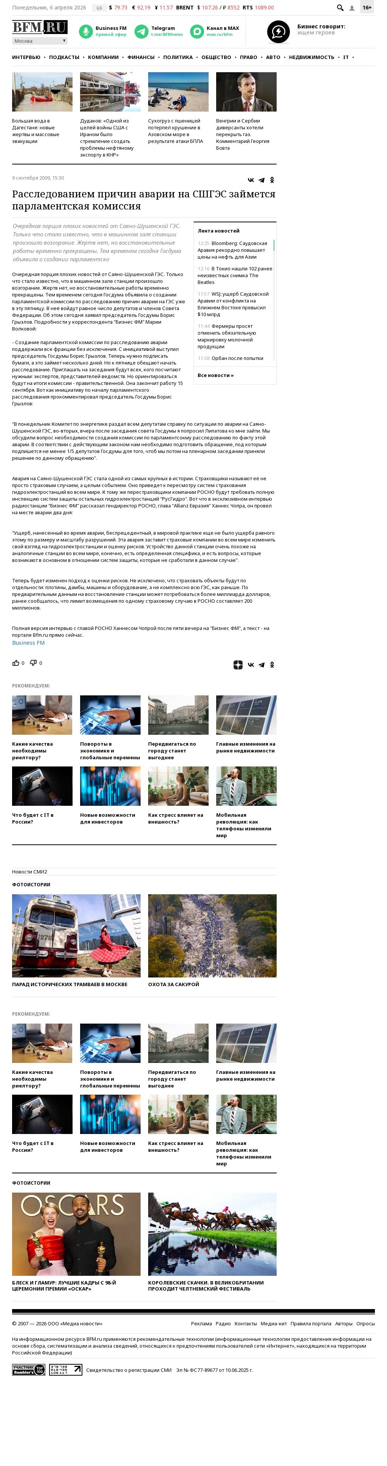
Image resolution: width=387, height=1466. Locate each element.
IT (346, 57)
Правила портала (311, 1323)
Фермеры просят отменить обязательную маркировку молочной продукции (227, 336)
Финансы (141, 57)
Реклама (201, 1323)
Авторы (344, 1323)
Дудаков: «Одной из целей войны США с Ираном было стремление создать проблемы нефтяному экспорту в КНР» (107, 137)
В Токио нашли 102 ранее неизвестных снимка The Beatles (235, 275)
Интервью (26, 57)
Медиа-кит (274, 1323)
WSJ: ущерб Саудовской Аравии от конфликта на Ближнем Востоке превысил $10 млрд (233, 304)
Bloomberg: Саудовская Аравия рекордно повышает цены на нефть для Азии (232, 250)
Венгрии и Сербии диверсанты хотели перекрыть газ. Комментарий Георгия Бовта (242, 134)
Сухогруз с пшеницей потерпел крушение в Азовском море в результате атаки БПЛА (175, 130)
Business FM (28, 642)
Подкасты (64, 57)
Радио (223, 1323)
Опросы (365, 1323)
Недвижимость (311, 57)
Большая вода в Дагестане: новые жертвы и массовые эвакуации (35, 130)
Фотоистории (31, 884)
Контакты (246, 1323)
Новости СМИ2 (29, 871)
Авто (273, 57)
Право (248, 57)
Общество (216, 57)
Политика (178, 57)
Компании (103, 57)
